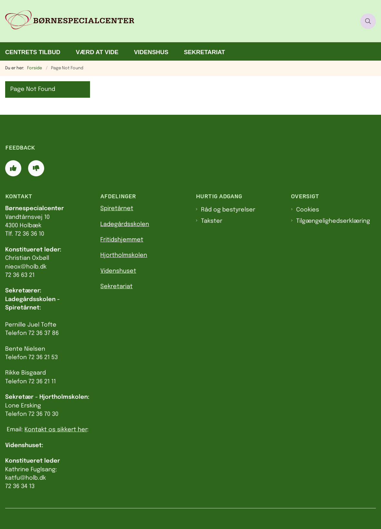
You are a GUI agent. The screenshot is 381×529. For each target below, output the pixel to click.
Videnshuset (118, 271)
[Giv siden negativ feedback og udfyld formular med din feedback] (36, 168)
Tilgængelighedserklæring (333, 221)
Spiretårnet (116, 208)
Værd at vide (97, 52)
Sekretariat (204, 52)
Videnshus (151, 52)
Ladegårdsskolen (124, 224)
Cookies (307, 210)
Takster (211, 221)
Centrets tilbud (32, 52)
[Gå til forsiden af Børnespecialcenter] (178, 21)
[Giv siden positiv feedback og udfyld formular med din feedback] (13, 168)
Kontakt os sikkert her (56, 430)
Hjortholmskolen (123, 255)
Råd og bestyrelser (228, 210)
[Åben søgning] (368, 21)
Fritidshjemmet (121, 240)
